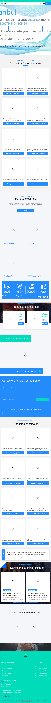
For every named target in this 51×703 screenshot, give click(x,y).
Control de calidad (5, 670)
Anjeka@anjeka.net (5, 1)
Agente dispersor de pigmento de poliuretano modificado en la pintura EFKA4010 (26, 555)
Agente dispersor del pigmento (41, 668)
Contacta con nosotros (6, 673)
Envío (42, 399)
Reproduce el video (29, 371)
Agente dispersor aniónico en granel (15, 557)
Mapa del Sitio (5, 675)
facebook (6, 696)
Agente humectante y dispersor (41, 675)
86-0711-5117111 (45, 1)
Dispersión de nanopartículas (41, 670)
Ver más (25, 210)
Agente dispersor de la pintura (41, 673)
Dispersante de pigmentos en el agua (42, 678)
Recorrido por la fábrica (7, 668)
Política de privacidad (6, 678)
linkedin (3, 696)
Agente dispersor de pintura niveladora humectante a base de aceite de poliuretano (26, 552)
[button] (5, 28)
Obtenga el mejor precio (13, 93)
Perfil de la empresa (6, 666)
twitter (9, 696)
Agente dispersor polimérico (40, 666)
